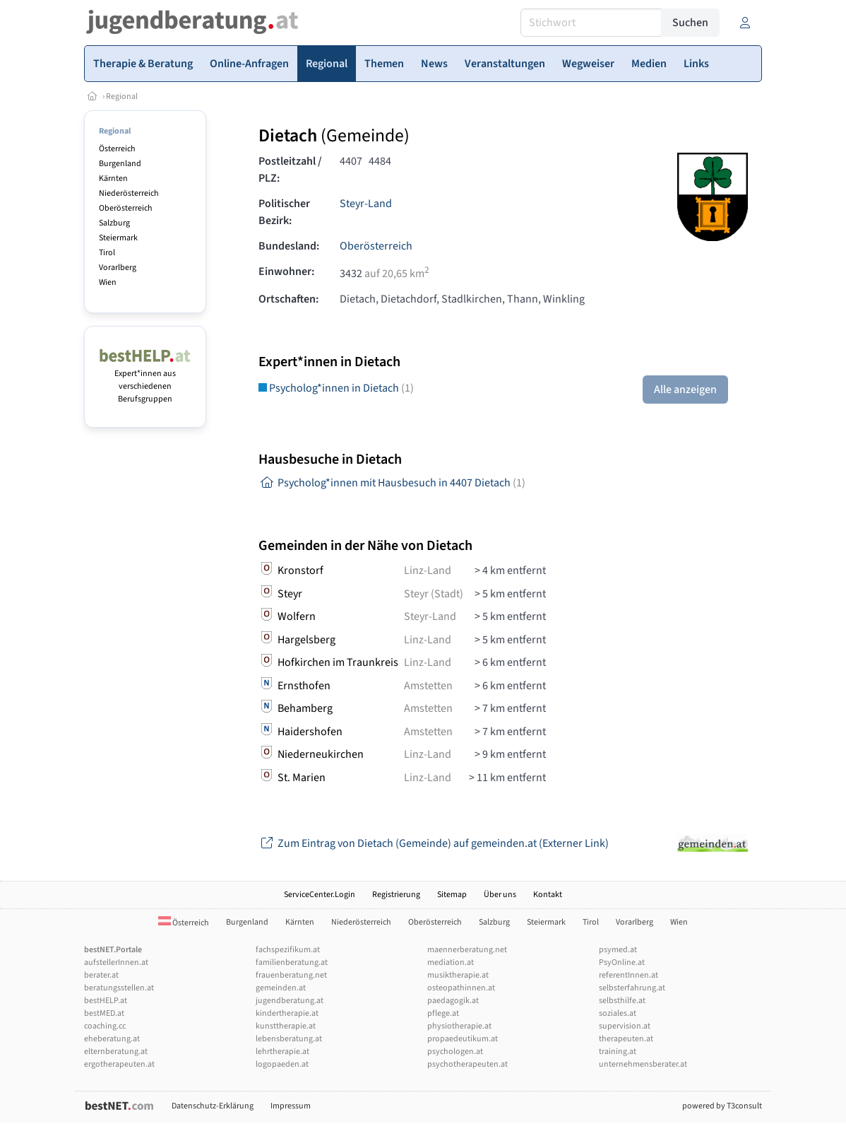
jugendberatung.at (289, 1001)
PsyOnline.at (622, 962)
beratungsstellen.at (119, 988)
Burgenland (120, 164)
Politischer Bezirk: (284, 212)
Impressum (290, 1106)
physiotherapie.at (459, 1026)
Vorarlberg (117, 268)
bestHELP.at (105, 1001)
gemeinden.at (281, 988)
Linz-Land (427, 570)
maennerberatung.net (467, 950)
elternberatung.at (116, 1052)
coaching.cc (105, 1026)
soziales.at (617, 1013)
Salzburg (114, 223)
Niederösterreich (129, 193)
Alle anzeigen (685, 389)
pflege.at (443, 1013)
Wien (108, 282)
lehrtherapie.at (282, 1052)
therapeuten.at (626, 1039)
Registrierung (396, 895)
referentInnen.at (628, 975)
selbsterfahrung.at (632, 988)
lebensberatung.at (289, 1039)
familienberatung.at (292, 962)
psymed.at (618, 950)
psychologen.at (455, 1052)
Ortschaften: (288, 299)
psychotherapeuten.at (467, 1064)
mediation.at (450, 962)
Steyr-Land (366, 203)
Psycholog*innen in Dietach (336, 388)
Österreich (117, 149)
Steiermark (118, 238)
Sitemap (452, 895)
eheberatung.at (112, 1039)
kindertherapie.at (287, 1013)
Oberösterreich (126, 208)
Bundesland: (288, 246)
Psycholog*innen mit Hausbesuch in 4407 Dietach (391, 483)
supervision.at (624, 1026)
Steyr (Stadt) (433, 594)
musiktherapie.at (458, 975)
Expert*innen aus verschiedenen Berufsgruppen (145, 380)
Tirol (107, 253)
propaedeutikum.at (462, 1039)
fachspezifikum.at (288, 950)
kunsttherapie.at (286, 1026)
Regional (122, 96)
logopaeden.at (282, 1064)
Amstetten (428, 685)
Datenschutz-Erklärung (213, 1106)
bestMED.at (104, 1013)
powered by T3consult (722, 1106)
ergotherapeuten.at (119, 1064)
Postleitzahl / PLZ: (290, 169)
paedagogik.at (453, 1001)
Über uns (500, 895)
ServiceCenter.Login (319, 895)
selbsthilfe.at (622, 1001)
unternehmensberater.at (643, 1064)
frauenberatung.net (291, 975)
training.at (617, 1052)
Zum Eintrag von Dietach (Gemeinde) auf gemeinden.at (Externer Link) (433, 843)
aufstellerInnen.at (116, 962)
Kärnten (113, 178)
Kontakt (547, 895)
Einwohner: (286, 271)
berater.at (101, 975)
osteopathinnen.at (461, 988)
